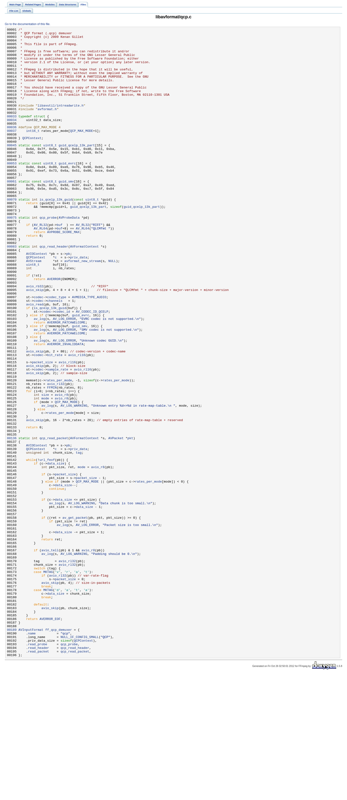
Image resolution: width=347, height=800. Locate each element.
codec (38, 351)
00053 (12, 190)
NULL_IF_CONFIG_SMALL (79, 759)
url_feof (47, 546)
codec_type (56, 351)
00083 (12, 290)
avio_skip (34, 342)
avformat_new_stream (82, 308)
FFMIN (52, 459)
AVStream (33, 308)
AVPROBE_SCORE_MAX (63, 273)
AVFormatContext (84, 290)
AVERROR (54, 329)
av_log (39, 377)
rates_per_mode (58, 451)
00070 (12, 234)
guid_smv (66, 212)
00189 (12, 750)
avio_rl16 (76, 420)
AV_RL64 (40, 269)
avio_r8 (61, 468)
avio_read (34, 360)
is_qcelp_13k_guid (56, 234)
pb (68, 299)
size (45, 468)
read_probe (37, 768)
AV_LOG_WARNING (73, 481)
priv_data (78, 303)
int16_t (33, 151)
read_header (38, 772)
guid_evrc (67, 190)
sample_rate (57, 438)
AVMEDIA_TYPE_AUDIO (89, 351)
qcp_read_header (54, 290)
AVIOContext (36, 299)
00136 (12, 520)
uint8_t (50, 169)
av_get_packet (74, 616)
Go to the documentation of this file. (27, 24)
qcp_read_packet (54, 520)
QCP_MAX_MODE (81, 151)
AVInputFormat (31, 750)
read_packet (38, 776)
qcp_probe (48, 256)
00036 (12, 147)
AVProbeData (69, 256)
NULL (112, 308)
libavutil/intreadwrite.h (60, 121)
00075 (12, 256)
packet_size (42, 429)
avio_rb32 (34, 338)
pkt (130, 520)
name (32, 755)
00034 (12, 138)
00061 (12, 212)
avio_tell (50, 655)
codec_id (62, 368)
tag (79, 538)
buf (59, 264)
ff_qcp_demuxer (58, 750)
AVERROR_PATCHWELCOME (66, 381)
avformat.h (47, 125)
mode (45, 473)
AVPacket (115, 520)
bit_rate (54, 420)
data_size (55, 551)
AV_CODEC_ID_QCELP (92, 368)
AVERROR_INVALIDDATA (65, 407)
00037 (12, 151)
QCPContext (31, 160)
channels (54, 355)
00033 (12, 134)
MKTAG (48, 681)
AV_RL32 (40, 264)
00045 (12, 169)
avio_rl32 (55, 455)
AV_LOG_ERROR (64, 377)
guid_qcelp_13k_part (77, 169)
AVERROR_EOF (50, 737)
